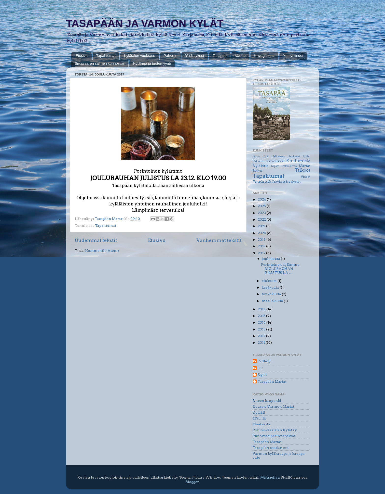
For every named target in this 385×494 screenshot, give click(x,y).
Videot (305, 176)
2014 (262, 322)
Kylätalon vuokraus (139, 55)
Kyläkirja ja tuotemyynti (152, 63)
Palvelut (170, 55)
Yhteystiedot (293, 55)
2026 (262, 199)
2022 (262, 219)
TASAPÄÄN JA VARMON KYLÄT (144, 23)
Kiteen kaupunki (267, 401)
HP (260, 368)
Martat (304, 166)
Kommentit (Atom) (102, 251)
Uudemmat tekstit (96, 240)
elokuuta (269, 281)
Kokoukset (275, 161)
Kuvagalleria (264, 55)
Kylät (262, 375)
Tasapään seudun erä (271, 448)
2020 (262, 233)
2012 (262, 336)
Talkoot (302, 170)
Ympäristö (262, 181)
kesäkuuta (271, 287)
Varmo (240, 55)
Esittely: (264, 361)
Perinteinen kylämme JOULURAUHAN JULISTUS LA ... (280, 268)
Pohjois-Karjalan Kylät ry (275, 430)
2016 (262, 309)
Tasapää (220, 55)
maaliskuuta (273, 301)
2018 (262, 246)
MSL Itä (259, 418)
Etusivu (82, 55)
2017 (262, 253)
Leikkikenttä (289, 166)
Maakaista (261, 424)
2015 (262, 316)
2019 (262, 239)
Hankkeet (294, 156)
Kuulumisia (298, 160)
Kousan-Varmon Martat (273, 406)
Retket (257, 170)
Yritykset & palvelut (286, 181)
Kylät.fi (259, 412)
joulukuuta (271, 259)
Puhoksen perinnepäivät (274, 436)
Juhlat (306, 156)
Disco (256, 156)
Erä (265, 156)
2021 (262, 226)
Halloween (278, 156)
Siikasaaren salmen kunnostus (99, 63)
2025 (262, 206)
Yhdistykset (194, 55)
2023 (262, 213)
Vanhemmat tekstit (219, 240)
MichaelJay (269, 477)
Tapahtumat (105, 55)
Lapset (275, 166)
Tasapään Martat (272, 381)
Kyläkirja (261, 166)
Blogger (192, 482)
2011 (262, 342)
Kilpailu (258, 161)
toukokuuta (272, 294)
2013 (262, 329)
